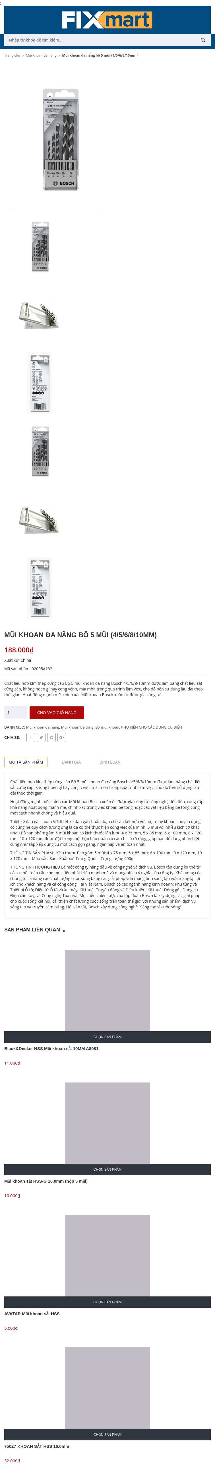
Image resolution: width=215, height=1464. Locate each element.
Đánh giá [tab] (71, 762)
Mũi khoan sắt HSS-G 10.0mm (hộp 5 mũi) (46, 1181)
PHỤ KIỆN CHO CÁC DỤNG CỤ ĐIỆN (151, 727)
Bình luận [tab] (110, 762)
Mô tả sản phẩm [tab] (26, 762)
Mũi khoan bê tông (77, 727)
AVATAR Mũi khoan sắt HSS (32, 1313)
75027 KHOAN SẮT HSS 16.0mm (36, 1446)
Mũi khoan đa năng (42, 727)
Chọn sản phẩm (107, 1037)
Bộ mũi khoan (107, 727)
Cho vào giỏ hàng (57, 712)
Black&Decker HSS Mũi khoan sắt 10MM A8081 (51, 1048)
